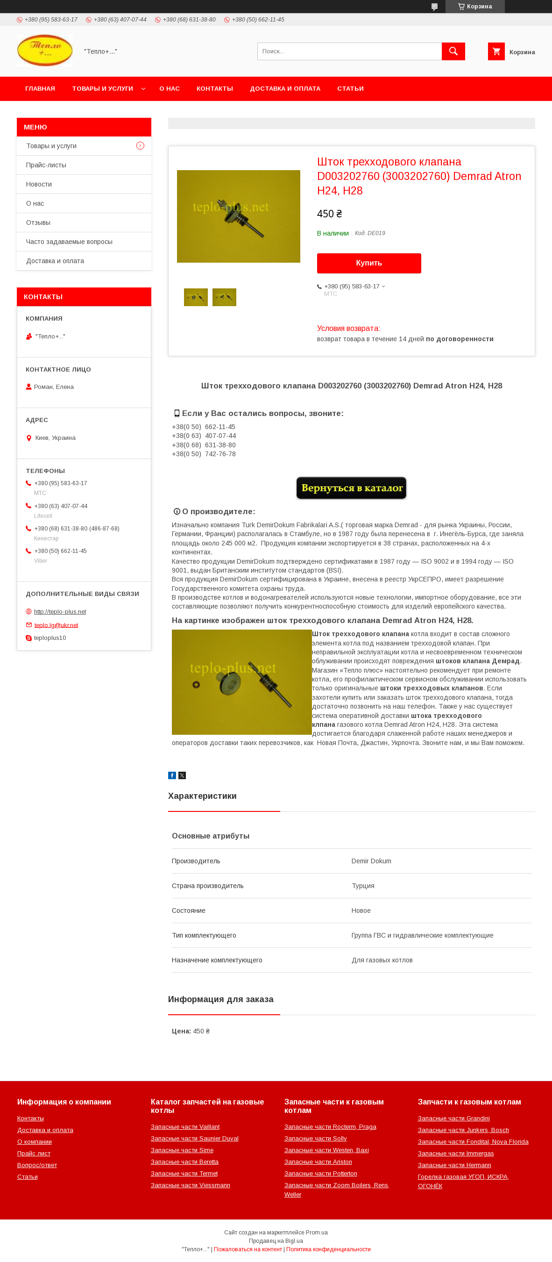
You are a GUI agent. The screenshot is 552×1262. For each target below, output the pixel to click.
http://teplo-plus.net (60, 611)
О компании (34, 1141)
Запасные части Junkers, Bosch (463, 1129)
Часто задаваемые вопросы (69, 241)
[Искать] (453, 51)
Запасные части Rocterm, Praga (330, 1126)
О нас (169, 88)
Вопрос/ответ (37, 1165)
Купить (369, 263)
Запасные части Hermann (454, 1165)
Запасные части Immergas (456, 1153)
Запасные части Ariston (318, 1161)
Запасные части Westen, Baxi (326, 1150)
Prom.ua (317, 1232)
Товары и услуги (102, 88)
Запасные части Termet (184, 1173)
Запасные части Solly (315, 1138)
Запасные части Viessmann (190, 1185)
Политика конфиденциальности (328, 1249)
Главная (40, 88)
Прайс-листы (46, 165)
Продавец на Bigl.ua (276, 1241)
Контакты (215, 88)
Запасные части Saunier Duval (195, 1138)
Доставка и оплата (285, 88)
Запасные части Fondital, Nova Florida (473, 1141)
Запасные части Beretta (185, 1161)
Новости (39, 184)
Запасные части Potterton (320, 1173)
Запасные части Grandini (454, 1118)
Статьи (350, 88)
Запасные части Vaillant (185, 1126)
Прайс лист (33, 1153)
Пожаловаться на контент (248, 1249)
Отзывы (38, 222)
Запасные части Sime (182, 1150)
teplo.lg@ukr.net (56, 624)
